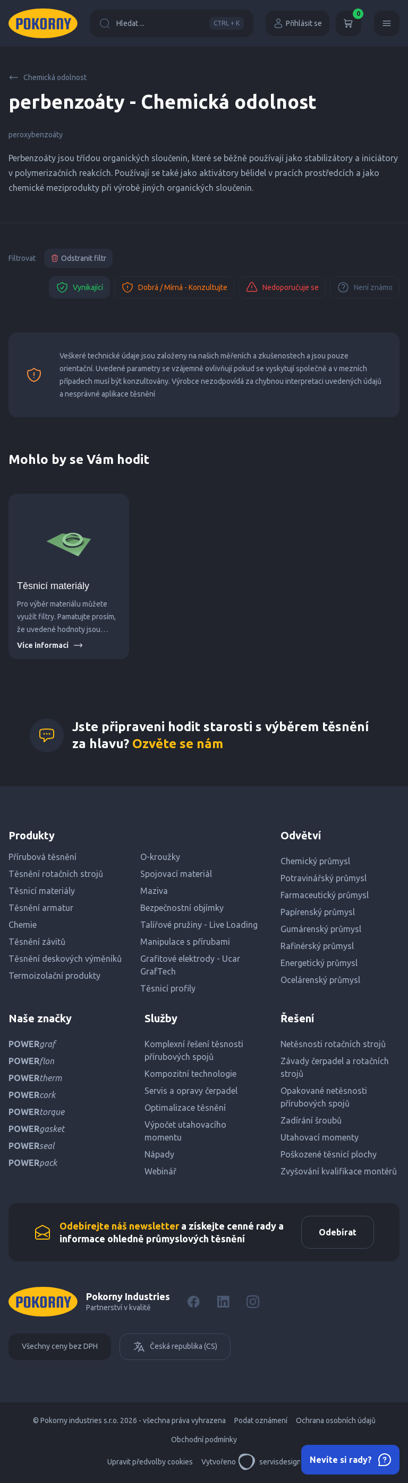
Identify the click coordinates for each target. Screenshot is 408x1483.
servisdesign (269, 1461)
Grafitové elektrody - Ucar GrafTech (190, 965)
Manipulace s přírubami (185, 941)
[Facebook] (193, 1301)
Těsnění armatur (40, 907)
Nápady (159, 1154)
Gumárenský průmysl (320, 929)
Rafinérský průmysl (317, 946)
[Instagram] (252, 1301)
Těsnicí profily (168, 988)
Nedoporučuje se (282, 287)
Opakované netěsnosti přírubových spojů (323, 1097)
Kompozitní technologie (190, 1073)
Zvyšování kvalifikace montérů (338, 1171)
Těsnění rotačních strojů (55, 874)
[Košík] (348, 23)
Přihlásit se (297, 23)
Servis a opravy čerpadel (190, 1090)
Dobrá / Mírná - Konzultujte (174, 287)
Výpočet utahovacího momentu (185, 1131)
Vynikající (79, 287)
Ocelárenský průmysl (320, 980)
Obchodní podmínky (204, 1439)
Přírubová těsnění (42, 857)
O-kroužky (160, 857)
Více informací (50, 645)
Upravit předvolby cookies (150, 1462)
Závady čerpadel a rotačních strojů (334, 1067)
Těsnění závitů (36, 941)
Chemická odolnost (47, 77)
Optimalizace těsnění (185, 1107)
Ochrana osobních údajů (336, 1420)
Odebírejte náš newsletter (119, 1226)
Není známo (365, 287)
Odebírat (337, 1232)
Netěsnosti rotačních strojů (333, 1044)
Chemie (22, 924)
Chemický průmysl (315, 861)
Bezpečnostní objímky (182, 907)
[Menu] (387, 23)
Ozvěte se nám (177, 743)
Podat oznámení (260, 1420)
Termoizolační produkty (54, 975)
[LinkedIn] (223, 1301)
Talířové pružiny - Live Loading (199, 924)
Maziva (154, 891)
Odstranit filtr (78, 258)
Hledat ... (171, 23)
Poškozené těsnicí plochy (328, 1154)
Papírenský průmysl (317, 912)
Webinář (160, 1171)
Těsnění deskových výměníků (65, 958)
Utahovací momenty (319, 1137)
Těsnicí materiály (53, 586)
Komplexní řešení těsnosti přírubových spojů (193, 1050)
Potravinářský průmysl (323, 878)
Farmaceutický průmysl (324, 895)
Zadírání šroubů (311, 1120)
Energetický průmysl (319, 963)
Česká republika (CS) (175, 1346)
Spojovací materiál (176, 874)
